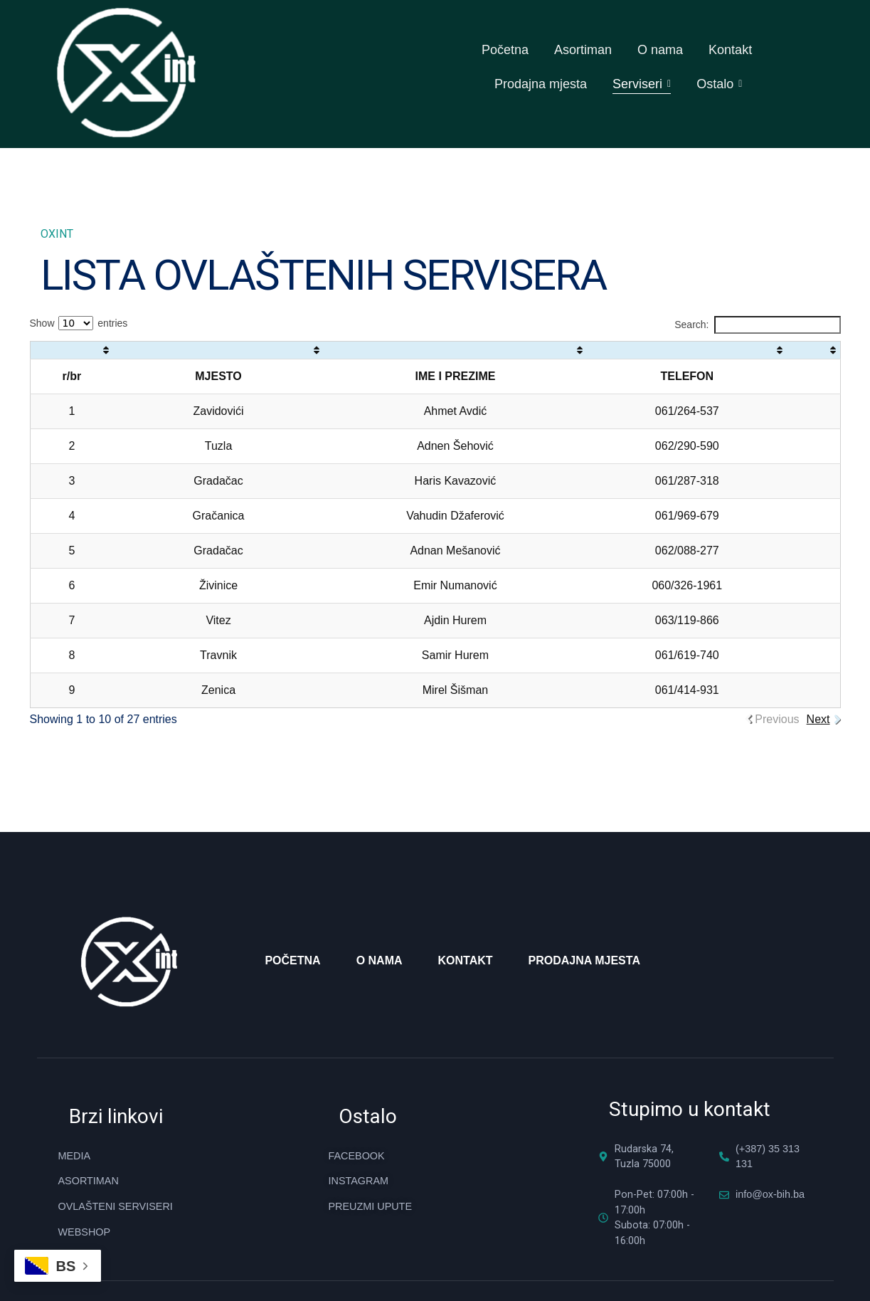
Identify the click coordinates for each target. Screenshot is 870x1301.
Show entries (79, 277)
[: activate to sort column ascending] (71, 304)
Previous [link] (777, 673)
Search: (757, 279)
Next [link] (818, 673)
